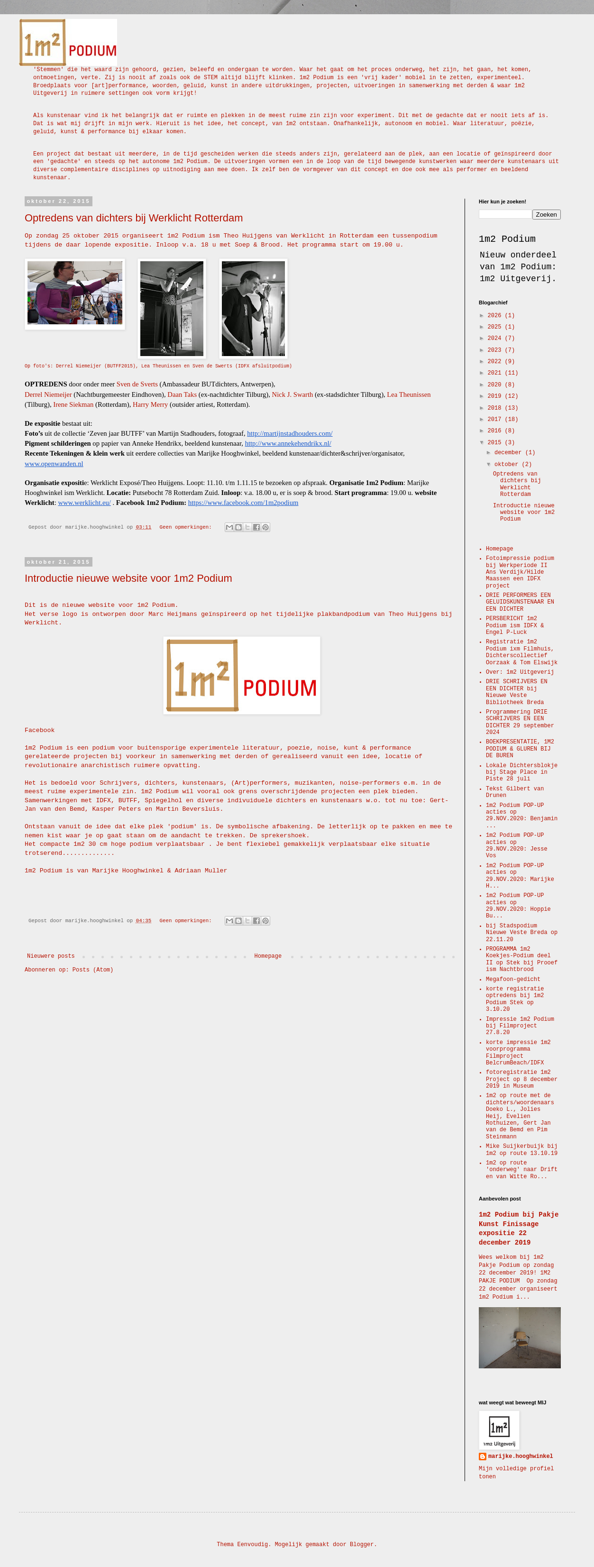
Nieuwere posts (51, 956)
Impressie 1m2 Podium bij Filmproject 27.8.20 (520, 1026)
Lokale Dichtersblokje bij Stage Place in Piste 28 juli (521, 772)
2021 (496, 373)
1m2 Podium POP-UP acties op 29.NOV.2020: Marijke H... (520, 875)
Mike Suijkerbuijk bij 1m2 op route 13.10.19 (521, 1149)
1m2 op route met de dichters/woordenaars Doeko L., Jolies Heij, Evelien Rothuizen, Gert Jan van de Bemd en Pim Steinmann (520, 1116)
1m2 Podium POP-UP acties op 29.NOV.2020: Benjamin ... (521, 815)
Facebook (40, 730)
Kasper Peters (116, 809)
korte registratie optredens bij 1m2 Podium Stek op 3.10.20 (515, 999)
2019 (496, 396)
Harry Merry (150, 404)
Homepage (268, 956)
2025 (496, 327)
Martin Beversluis (188, 809)
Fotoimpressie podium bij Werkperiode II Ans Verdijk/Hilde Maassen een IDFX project (520, 572)
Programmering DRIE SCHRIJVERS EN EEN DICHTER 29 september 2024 (520, 722)
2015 (496, 443)
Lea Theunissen (408, 394)
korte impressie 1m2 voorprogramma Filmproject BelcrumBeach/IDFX (518, 1052)
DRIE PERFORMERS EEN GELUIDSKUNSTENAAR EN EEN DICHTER (520, 602)
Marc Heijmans (172, 614)
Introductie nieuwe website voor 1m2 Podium (128, 578)
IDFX (103, 800)
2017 (496, 419)
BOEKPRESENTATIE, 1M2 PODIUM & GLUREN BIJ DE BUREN (520, 749)
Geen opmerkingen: (187, 527)
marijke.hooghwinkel (520, 1456)
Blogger (362, 1544)
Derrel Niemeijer (48, 394)
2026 (496, 315)
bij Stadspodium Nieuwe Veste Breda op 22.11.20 (521, 933)
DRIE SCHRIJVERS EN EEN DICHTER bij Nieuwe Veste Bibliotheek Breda (517, 692)
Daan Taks (182, 394)
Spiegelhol (163, 800)
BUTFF (128, 800)
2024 (496, 338)
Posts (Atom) (93, 970)
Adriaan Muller (201, 870)
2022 (496, 361)
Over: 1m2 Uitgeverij (520, 672)
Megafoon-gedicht (513, 979)
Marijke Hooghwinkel (127, 870)
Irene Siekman (73, 404)
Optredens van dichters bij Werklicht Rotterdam (134, 218)
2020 (496, 385)
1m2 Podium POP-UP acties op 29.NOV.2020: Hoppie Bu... (518, 905)
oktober (508, 464)
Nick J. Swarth (292, 394)
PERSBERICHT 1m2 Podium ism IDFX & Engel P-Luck (515, 625)
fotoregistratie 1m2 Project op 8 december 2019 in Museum (521, 1079)
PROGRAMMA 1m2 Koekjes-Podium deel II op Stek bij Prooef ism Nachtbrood (521, 959)
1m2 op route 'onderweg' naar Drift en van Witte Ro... (521, 1170)
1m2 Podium (507, 239)
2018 (496, 408)
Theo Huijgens (247, 235)
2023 (496, 350)
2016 (496, 431)
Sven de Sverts (137, 384)
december (509, 452)
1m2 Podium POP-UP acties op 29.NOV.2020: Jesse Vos (517, 845)
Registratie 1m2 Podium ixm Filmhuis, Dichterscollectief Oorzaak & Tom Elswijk (521, 652)
